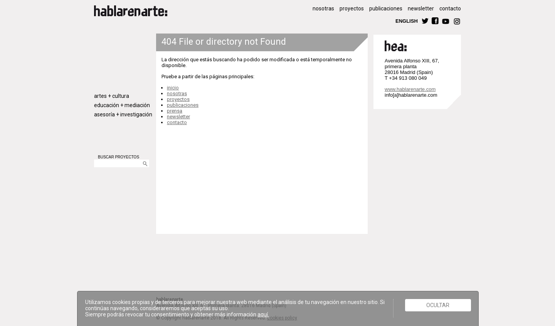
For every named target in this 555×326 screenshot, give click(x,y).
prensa (174, 111)
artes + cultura (111, 96)
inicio (173, 88)
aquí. (263, 314)
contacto (450, 8)
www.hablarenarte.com (410, 89)
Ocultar (437, 305)
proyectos (352, 8)
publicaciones (385, 8)
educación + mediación (122, 105)
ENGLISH (406, 20)
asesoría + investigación (123, 114)
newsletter (421, 8)
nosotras (323, 8)
